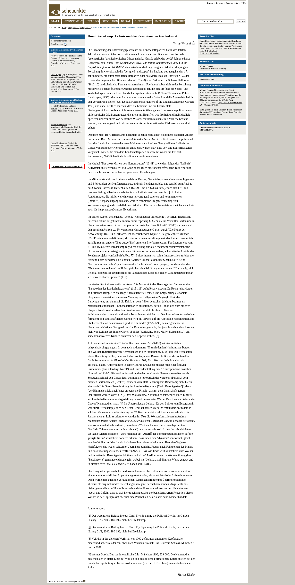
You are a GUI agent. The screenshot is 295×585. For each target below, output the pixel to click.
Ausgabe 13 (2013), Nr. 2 (79, 27)
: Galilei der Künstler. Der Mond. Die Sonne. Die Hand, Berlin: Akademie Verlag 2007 (67, 147)
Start (64, 27)
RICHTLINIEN (143, 21)
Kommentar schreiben (61, 40)
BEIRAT (125, 21)
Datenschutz (232, 3)
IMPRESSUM (163, 21)
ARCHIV (180, 21)
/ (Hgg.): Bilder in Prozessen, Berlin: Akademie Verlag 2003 (67, 108)
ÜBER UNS (92, 21)
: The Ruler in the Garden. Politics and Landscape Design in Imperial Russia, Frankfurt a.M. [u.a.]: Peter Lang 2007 (66, 60)
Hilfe (243, 3)
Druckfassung (59, 44)
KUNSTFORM (206, 130)
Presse (210, 3)
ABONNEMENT (73, 21)
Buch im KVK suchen (209, 53)
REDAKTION (110, 21)
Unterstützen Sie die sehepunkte (67, 166)
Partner (219, 3)
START (55, 21)
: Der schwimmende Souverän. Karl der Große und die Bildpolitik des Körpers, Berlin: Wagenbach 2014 (66, 128)
